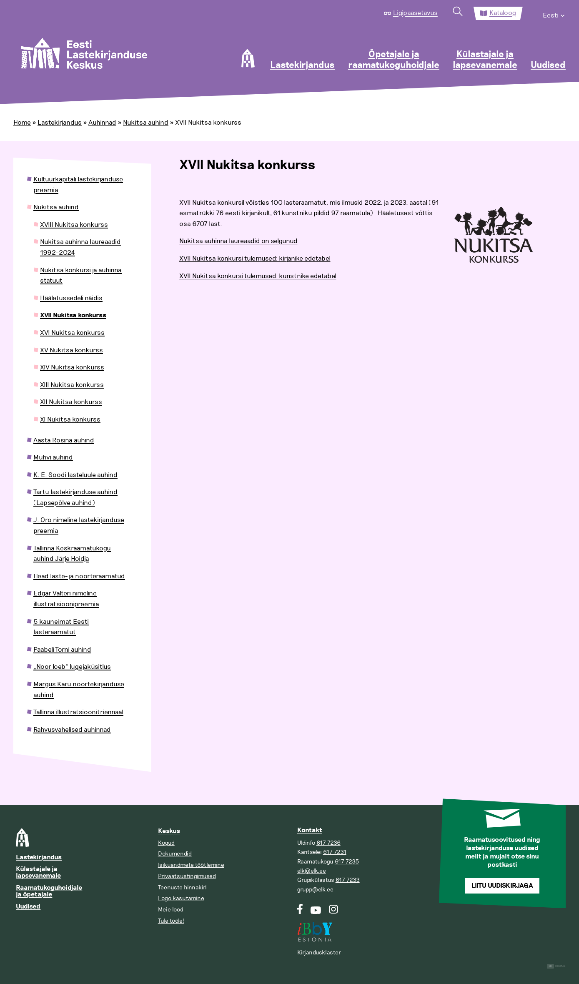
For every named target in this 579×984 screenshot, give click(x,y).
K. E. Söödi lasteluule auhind (75, 475)
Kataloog (502, 13)
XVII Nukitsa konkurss (73, 315)
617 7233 (348, 880)
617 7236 (328, 842)
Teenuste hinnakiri (182, 887)
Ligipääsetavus (415, 13)
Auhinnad (102, 122)
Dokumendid (175, 853)
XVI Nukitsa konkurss (72, 333)
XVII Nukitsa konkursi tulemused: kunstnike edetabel (257, 276)
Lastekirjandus (302, 65)
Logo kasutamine (181, 898)
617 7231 (334, 852)
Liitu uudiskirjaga (502, 885)
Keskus (169, 831)
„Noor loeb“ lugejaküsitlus (72, 667)
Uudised (548, 65)
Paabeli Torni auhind (62, 649)
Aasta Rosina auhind (63, 440)
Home (22, 122)
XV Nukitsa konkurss (71, 350)
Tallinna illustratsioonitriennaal (78, 712)
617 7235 (347, 861)
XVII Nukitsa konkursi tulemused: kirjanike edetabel (255, 258)
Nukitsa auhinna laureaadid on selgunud (238, 241)
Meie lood (170, 909)
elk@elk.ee (311, 870)
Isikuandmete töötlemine (191, 865)
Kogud (166, 842)
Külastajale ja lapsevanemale (485, 60)
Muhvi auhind (53, 457)
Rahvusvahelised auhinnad (72, 729)
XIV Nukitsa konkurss (72, 367)
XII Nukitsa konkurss (71, 402)
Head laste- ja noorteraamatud (79, 576)
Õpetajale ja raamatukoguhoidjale (393, 60)
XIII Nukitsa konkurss (72, 385)
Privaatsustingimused (187, 876)
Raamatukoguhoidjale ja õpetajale (49, 891)
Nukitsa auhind (145, 122)
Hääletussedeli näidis (71, 298)
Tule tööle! (171, 920)
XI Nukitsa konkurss (70, 419)
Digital (556, 966)
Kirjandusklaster (319, 952)
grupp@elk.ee (315, 889)
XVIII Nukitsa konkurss (74, 225)
